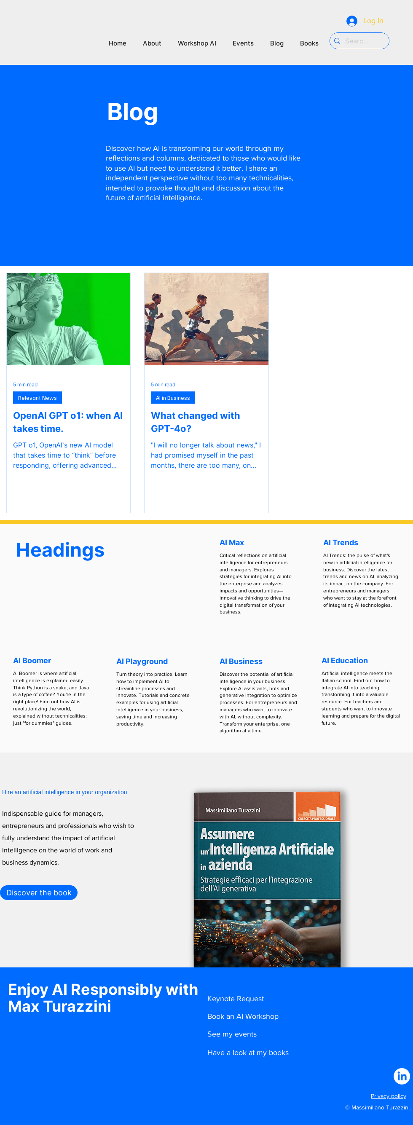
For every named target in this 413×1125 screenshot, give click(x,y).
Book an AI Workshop (243, 1016)
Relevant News (37, 397)
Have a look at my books (248, 1052)
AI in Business (173, 397)
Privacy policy (388, 1096)
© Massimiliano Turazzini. (378, 1107)
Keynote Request (235, 998)
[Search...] (358, 41)
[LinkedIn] (402, 1076)
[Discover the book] (39, 892)
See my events (232, 1034)
